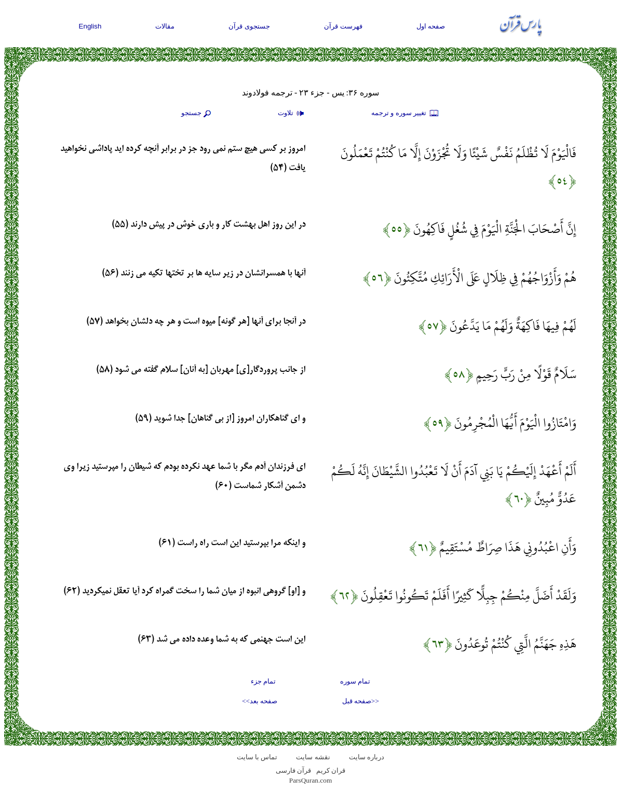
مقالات (164, 26)
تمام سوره (355, 681)
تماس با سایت (257, 757)
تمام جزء (263, 681)
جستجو (197, 113)
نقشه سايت (313, 757)
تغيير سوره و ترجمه (405, 113)
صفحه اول (431, 26)
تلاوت (292, 113)
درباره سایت (366, 757)
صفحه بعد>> (259, 701)
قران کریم (330, 770)
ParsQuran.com (310, 780)
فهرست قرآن (343, 26)
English (90, 26)
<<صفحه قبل (360, 701)
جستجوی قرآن (249, 26)
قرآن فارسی (293, 770)
